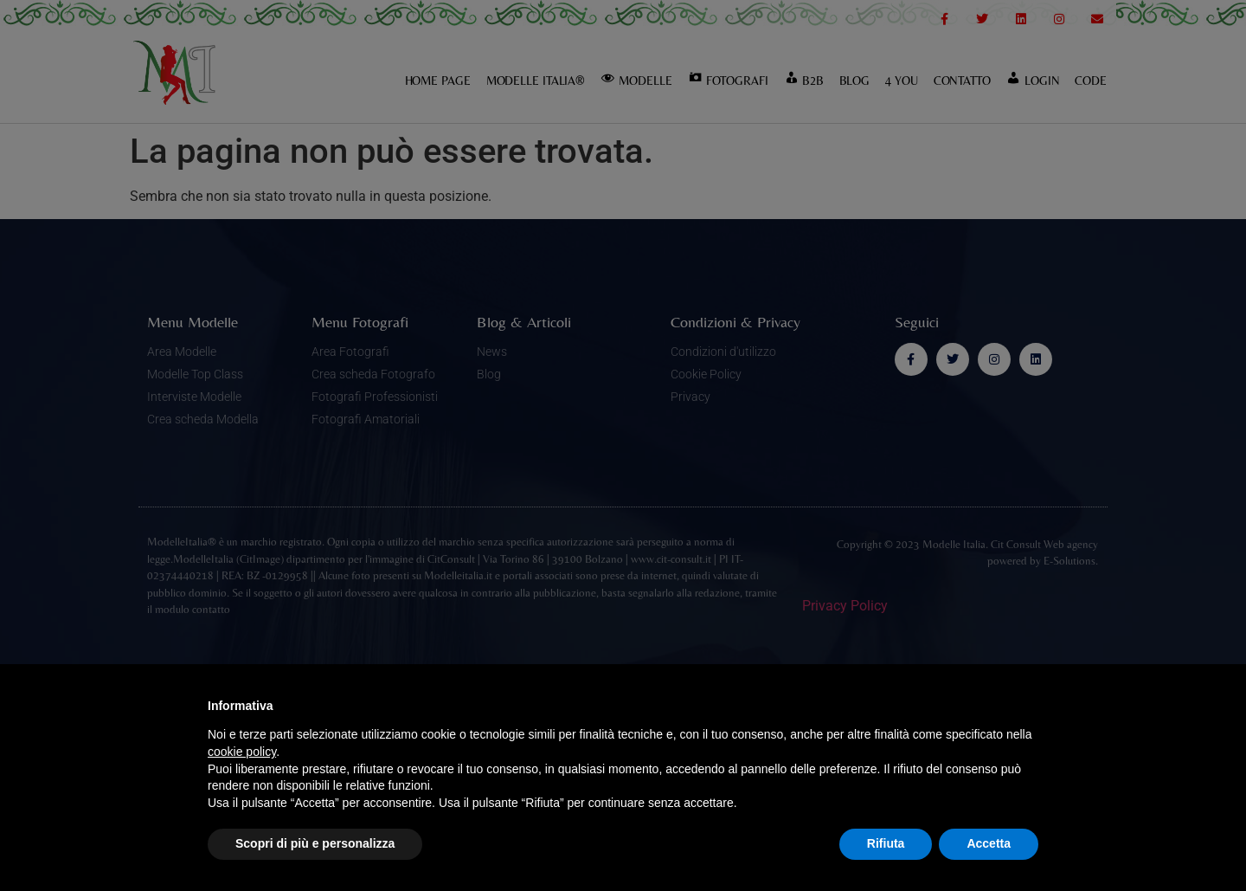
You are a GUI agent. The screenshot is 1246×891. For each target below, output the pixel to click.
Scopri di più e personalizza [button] (315, 843)
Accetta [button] (989, 843)
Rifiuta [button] (886, 843)
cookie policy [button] (242, 752)
